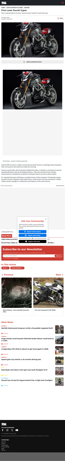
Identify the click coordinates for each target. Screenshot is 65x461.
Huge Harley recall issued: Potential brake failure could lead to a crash (27, 340)
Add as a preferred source (32, 62)
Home (3, 7)
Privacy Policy (16, 258)
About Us (3, 442)
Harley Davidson (16, 268)
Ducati (5, 268)
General (27, 7)
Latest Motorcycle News (14, 7)
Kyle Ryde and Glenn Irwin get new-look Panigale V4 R (24, 370)
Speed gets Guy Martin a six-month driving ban (21, 359)
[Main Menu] (63, 3)
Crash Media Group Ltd (8, 433)
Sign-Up (3, 450)
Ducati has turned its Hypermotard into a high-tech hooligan (26, 380)
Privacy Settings (5, 446)
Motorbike (5, 378)
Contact (3, 443)
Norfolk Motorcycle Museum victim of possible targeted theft (27, 328)
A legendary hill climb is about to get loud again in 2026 (24, 349)
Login (2, 448)
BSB (2, 368)
